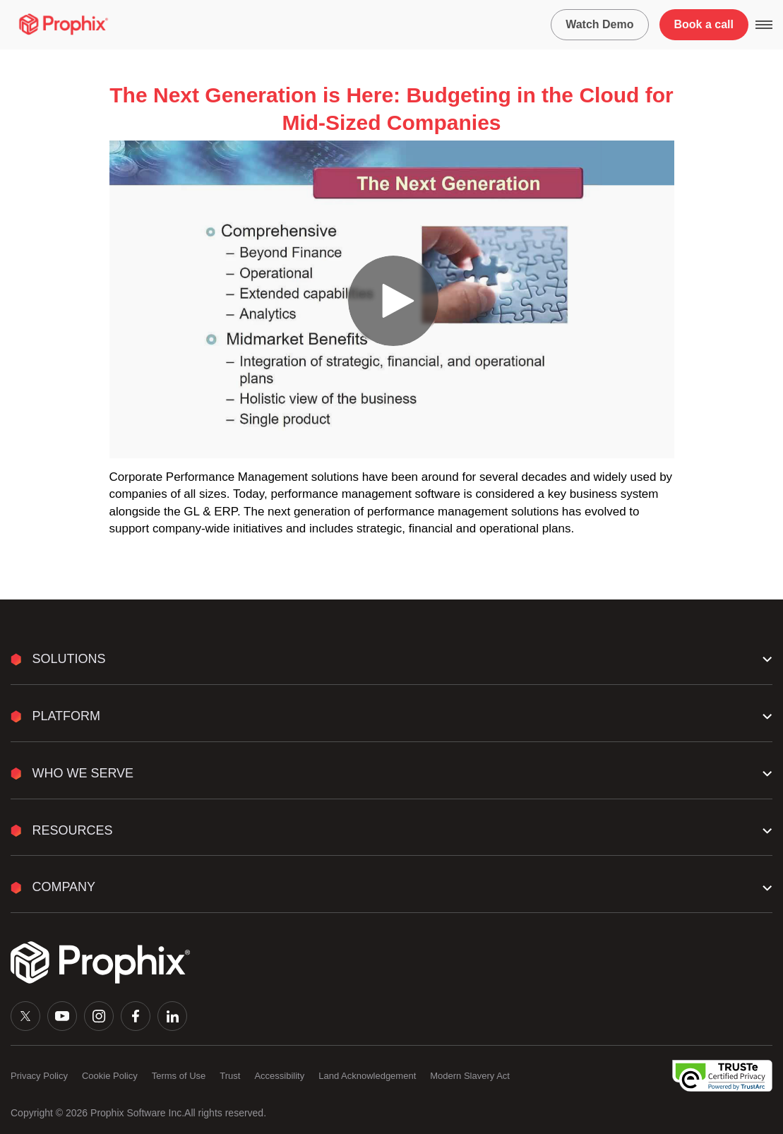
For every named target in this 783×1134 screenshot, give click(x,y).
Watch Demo (599, 24)
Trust (230, 1075)
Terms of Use (179, 1075)
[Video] (391, 299)
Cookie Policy (110, 1075)
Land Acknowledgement (367, 1075)
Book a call (704, 24)
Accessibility (279, 1075)
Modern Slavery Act (470, 1075)
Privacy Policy (39, 1075)
